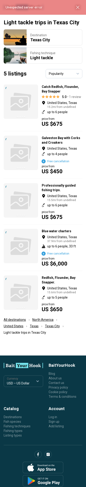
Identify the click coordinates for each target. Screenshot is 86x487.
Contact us (56, 383)
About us (55, 378)
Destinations (13, 417)
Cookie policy (58, 392)
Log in (53, 417)
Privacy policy (58, 387)
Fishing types (13, 431)
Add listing (56, 426)
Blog (52, 373)
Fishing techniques (17, 426)
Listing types (13, 435)
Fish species (12, 421)
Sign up (54, 421)
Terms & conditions (62, 396)
